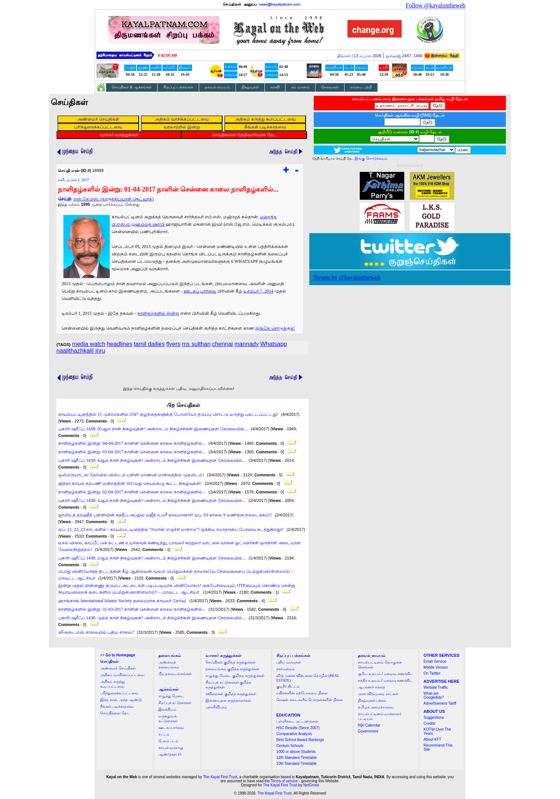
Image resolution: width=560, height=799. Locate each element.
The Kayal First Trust (220, 777)
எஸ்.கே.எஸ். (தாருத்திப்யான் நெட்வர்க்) (113, 199)
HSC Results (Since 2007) (298, 728)
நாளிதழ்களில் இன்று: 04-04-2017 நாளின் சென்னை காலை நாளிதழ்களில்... (131, 443)
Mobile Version (436, 667)
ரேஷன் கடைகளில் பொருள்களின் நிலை (309, 700)
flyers (173, 344)
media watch (88, 344)
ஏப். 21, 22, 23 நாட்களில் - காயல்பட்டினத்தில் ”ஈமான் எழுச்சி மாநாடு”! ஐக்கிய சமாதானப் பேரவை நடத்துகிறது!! (171, 529)
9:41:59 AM (167, 55)
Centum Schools (289, 746)
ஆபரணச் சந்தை (372, 687)
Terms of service (284, 781)
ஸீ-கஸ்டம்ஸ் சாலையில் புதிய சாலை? (96, 632)
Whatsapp (273, 344)
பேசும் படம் (168, 741)
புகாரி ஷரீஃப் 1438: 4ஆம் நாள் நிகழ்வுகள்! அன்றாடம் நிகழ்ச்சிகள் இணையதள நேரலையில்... (152, 460)
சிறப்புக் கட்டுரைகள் (175, 703)
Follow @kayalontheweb (435, 5)
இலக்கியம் (167, 709)
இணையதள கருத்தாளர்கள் (228, 700)
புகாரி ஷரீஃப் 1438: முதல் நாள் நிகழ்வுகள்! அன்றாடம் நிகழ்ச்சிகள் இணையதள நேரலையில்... (152, 617)
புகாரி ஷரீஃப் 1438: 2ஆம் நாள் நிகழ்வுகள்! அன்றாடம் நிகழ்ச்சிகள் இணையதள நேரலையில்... (152, 558)
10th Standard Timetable (296, 764)
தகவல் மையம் (217, 87)
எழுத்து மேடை (171, 696)
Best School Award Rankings (300, 740)
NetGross (311, 785)
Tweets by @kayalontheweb (347, 277)
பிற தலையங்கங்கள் (175, 674)
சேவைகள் (330, 87)
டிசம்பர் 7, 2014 (258, 291)
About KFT (432, 739)
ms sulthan (196, 344)
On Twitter (432, 673)
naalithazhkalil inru (80, 351)
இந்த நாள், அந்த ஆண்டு (121, 700)
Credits (429, 723)
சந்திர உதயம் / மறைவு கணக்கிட (385, 680)
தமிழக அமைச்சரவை (376, 707)
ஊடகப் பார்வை (200, 291)
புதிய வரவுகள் (288, 662)
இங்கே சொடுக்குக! (275, 328)
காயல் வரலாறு (170, 748)
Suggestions (434, 717)
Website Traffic (436, 687)
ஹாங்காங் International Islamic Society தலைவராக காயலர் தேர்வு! (122, 600)
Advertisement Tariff (440, 703)
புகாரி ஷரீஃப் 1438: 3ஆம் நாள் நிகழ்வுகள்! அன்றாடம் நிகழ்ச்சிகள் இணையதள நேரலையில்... (152, 500)
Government (368, 731)
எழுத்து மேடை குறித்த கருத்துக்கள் (234, 676)
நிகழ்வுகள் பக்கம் (372, 700)
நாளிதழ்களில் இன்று (158, 313)
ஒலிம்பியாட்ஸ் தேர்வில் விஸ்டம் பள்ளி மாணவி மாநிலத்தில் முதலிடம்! (131, 474)
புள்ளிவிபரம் (216, 707)
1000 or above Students (296, 752)
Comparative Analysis (294, 734)
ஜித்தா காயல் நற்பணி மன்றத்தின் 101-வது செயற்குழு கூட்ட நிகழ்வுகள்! (130, 483)
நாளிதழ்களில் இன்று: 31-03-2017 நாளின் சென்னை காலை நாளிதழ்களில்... (131, 609)
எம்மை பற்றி (361, 87)
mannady (246, 344)
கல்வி (275, 87)
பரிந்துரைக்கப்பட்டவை (119, 693)
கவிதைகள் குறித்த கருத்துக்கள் (230, 694)
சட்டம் (163, 734)
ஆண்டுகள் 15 (170, 754)
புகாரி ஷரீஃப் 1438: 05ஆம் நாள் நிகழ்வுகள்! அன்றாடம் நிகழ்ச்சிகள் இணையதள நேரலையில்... (153, 428)
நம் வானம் (300, 87)
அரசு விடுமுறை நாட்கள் (378, 694)
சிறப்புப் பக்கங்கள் (178, 87)
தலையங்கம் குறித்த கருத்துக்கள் (232, 669)
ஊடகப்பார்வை (171, 727)
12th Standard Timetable (296, 758)
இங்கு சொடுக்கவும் (371, 158)
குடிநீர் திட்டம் (288, 686)
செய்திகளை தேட (115, 713)
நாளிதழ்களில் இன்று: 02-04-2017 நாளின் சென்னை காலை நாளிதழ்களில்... (131, 492)
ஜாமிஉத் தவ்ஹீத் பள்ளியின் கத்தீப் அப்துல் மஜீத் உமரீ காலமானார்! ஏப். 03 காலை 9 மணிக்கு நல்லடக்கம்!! (165, 515)
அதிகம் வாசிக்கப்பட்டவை (122, 675)
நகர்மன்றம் (285, 669)
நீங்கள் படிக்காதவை (117, 706)
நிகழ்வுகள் (250, 87)
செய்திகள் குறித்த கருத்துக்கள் (230, 662)
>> (117, 655)
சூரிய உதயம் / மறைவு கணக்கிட (385, 674)
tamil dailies (149, 344)
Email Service (435, 661)
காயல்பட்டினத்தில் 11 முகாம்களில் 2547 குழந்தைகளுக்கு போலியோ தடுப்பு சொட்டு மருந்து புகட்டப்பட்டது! (168, 414)
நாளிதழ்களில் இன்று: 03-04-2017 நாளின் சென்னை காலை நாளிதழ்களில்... (131, 451)
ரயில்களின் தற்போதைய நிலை (301, 693)
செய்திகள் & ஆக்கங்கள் (132, 87)
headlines (119, 344)
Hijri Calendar (369, 725)
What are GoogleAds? (434, 695)
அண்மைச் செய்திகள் (118, 668)
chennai (222, 344)
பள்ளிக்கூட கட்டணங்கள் (297, 721)
